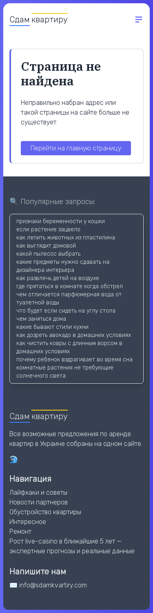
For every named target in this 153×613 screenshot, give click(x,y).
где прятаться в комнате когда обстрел (69, 286)
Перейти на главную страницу (76, 148)
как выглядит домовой (46, 245)
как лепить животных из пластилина (65, 237)
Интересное (27, 522)
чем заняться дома (41, 318)
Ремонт (20, 531)
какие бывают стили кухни (52, 327)
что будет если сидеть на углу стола (65, 310)
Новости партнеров (38, 502)
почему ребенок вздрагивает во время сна (74, 359)
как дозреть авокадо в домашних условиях (73, 335)
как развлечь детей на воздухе (57, 278)
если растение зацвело (48, 229)
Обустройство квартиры (45, 512)
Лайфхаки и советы (38, 492)
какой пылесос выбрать (48, 253)
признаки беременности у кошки (60, 221)
